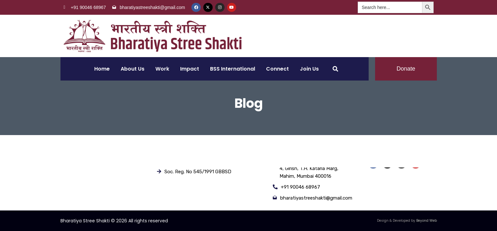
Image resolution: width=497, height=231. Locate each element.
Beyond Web (426, 220)
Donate (406, 68)
